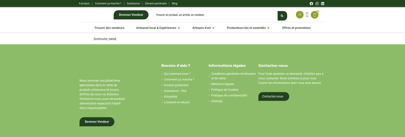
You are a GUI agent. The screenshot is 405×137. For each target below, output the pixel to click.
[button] (158, 30)
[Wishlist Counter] (307, 15)
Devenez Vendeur (131, 16)
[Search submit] (282, 16)
